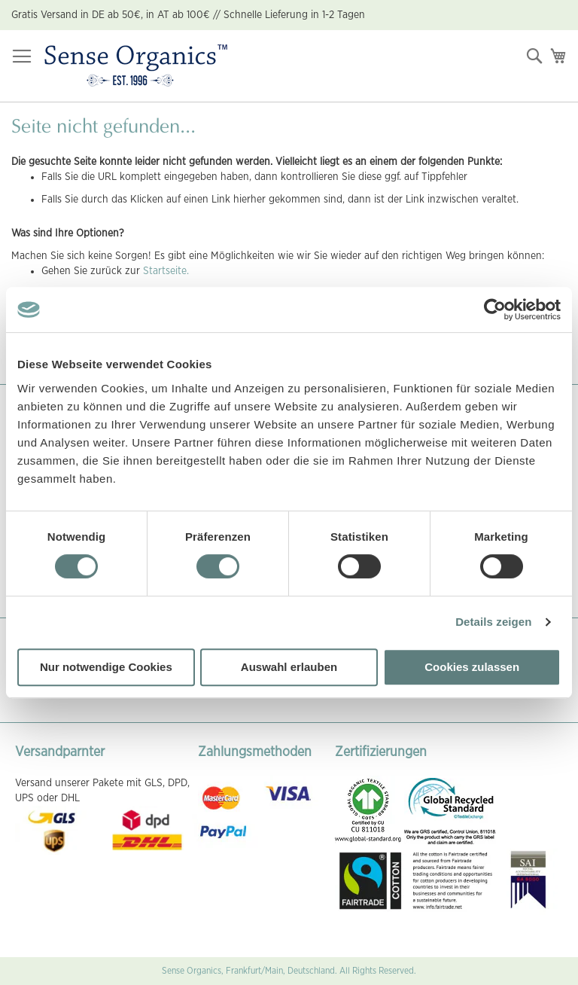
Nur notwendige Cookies (106, 666)
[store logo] (135, 66)
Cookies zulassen (471, 666)
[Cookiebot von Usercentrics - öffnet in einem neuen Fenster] (495, 309)
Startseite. (166, 271)
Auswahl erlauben (289, 666)
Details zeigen (493, 621)
